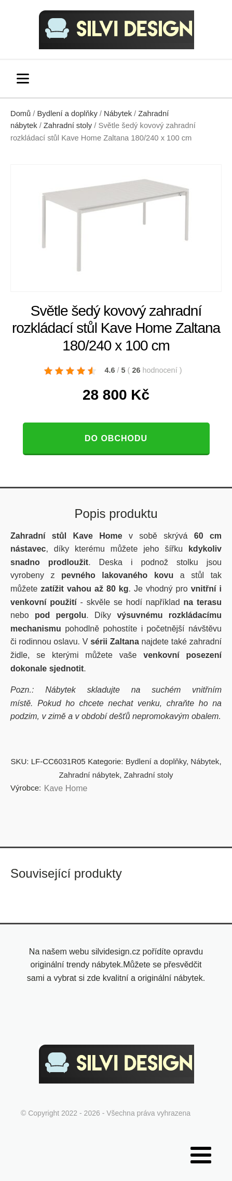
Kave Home (66, 788)
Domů (20, 113)
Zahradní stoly (68, 125)
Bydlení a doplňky (67, 113)
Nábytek (118, 113)
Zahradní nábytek (89, 774)
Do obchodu (116, 438)
